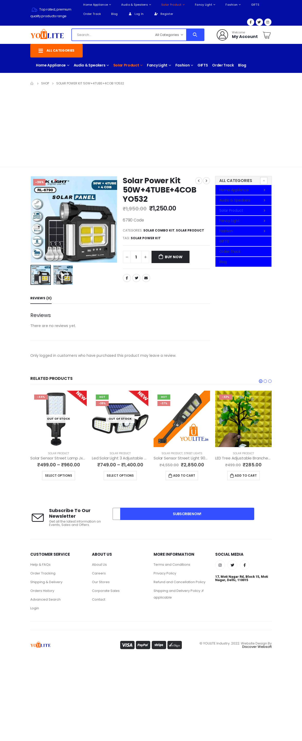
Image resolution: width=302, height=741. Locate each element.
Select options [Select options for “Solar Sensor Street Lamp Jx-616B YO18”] (63, 475)
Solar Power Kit (146, 238)
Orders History (42, 590)
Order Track (92, 14)
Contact (98, 599)
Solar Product (171, 5)
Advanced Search (45, 599)
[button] (260, 381)
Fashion (231, 5)
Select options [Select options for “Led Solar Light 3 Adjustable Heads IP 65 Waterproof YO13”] (124, 475)
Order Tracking (42, 573)
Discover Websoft (257, 646)
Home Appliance (95, 5)
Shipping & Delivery (46, 582)
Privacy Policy (165, 573)
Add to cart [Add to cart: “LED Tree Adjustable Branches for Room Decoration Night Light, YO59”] (250, 475)
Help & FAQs (40, 564)
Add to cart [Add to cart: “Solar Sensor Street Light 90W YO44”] (189, 475)
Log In (136, 14)
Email (146, 278)
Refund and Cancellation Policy (179, 582)
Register (163, 14)
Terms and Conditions (172, 564)
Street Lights (197, 453)
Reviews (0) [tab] (41, 298)
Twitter (136, 278)
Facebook (127, 278)
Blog (114, 14)
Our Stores (101, 582)
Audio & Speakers (134, 5)
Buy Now (174, 256)
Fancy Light (203, 5)
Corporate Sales (106, 590)
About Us (99, 564)
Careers (99, 573)
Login (34, 608)
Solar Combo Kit (159, 230)
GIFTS (255, 5)
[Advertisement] (151, 125)
